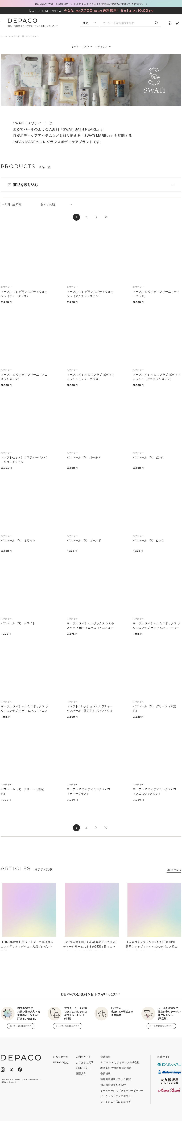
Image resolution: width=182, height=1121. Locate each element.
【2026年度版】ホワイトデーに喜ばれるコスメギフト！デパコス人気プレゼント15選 (27, 945)
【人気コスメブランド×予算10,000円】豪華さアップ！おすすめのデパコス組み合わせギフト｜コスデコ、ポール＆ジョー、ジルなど (151, 945)
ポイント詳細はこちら (21, 1026)
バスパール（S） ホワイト (18, 623)
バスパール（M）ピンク (148, 457)
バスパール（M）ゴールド (84, 457)
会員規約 (105, 1073)
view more (174, 869)
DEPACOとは (61, 1062)
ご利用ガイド (83, 1056)
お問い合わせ (83, 1068)
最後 (105, 217)
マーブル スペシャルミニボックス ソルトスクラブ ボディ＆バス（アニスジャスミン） (24, 711)
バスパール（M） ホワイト (18, 540)
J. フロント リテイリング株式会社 (119, 1062)
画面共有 (81, 1073)
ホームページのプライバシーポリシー (121, 1090)
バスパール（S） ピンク (148, 540)
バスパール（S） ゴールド (84, 540)
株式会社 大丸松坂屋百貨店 (115, 1068)
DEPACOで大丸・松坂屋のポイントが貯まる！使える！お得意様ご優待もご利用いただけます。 (89, 3)
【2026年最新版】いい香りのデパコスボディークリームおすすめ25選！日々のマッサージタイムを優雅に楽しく (89, 945)
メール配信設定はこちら (161, 1026)
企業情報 (105, 1056)
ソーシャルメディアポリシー (116, 1096)
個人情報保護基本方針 (113, 1084)
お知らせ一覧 (60, 1056)
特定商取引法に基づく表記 (115, 1079)
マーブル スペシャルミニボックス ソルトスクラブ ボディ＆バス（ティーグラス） (156, 628)
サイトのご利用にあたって (115, 1101)
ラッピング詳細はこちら (67, 1026)
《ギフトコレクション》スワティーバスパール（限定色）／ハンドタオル (90, 711)
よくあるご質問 (85, 1062)
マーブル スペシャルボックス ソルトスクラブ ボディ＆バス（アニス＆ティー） (90, 628)
